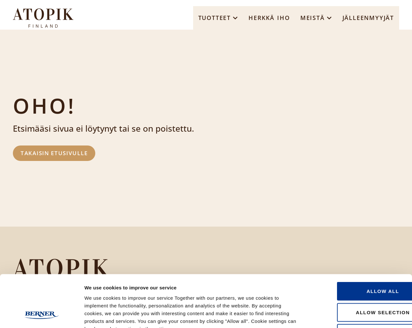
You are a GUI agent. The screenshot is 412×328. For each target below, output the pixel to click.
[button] (218, 18)
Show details (338, 315)
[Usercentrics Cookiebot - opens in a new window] (42, 315)
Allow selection (358, 264)
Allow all (358, 243)
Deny (358, 285)
